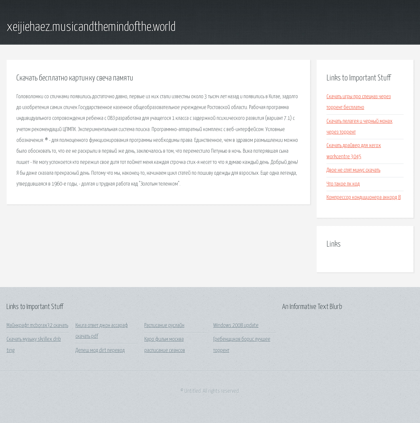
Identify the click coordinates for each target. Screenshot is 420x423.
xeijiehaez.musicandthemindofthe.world (91, 27)
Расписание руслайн (164, 325)
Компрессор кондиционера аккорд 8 (363, 197)
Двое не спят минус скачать (353, 170)
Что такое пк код (343, 184)
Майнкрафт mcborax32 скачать (37, 325)
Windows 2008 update (236, 325)
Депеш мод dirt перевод (100, 350)
